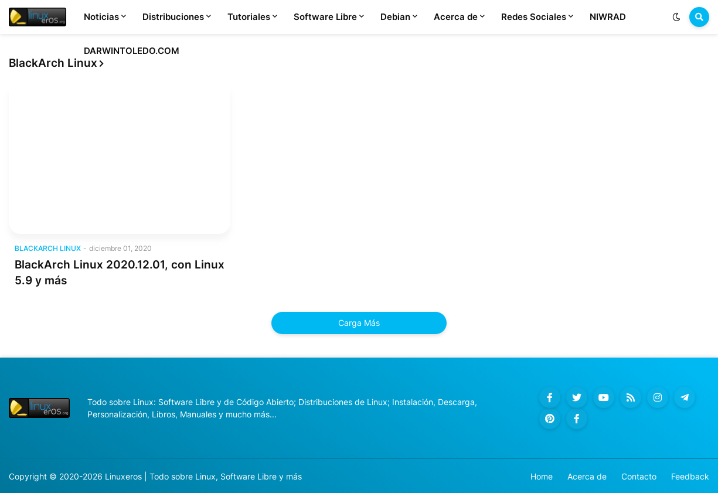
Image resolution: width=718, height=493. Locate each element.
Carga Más (359, 323)
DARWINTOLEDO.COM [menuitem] (131, 50)
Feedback (690, 476)
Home (541, 476)
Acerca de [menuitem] (456, 16)
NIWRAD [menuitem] (608, 16)
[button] (676, 17)
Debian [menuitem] (395, 16)
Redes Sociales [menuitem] (533, 16)
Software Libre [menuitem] (325, 16)
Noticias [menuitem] (101, 16)
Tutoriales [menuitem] (248, 16)
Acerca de (587, 476)
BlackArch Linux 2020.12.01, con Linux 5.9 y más (119, 272)
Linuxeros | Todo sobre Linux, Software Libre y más (203, 476)
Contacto (638, 476)
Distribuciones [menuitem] (173, 16)
